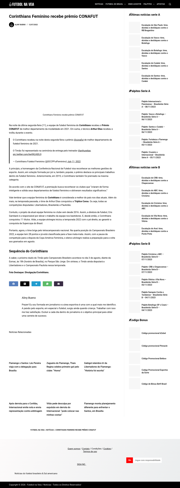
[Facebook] (13, 283)
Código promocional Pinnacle (154, 346)
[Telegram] (36, 283)
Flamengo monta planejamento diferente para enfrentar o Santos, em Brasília (99, 407)
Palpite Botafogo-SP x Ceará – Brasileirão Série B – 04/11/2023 (155, 307)
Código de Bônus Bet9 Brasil (154, 384)
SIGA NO (81, 464)
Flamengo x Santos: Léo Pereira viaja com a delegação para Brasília (25, 367)
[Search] (170, 4)
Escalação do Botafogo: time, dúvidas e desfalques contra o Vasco (155, 53)
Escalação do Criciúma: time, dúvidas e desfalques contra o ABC (155, 206)
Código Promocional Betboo (154, 358)
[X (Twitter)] (24, 283)
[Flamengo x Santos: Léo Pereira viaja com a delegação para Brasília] (25, 347)
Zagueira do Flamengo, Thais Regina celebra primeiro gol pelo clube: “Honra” (63, 367)
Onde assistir (134, 4)
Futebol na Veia (38, 430)
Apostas (161, 4)
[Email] (58, 283)
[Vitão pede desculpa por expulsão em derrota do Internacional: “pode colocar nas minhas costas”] (63, 388)
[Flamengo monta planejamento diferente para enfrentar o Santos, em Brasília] (101, 388)
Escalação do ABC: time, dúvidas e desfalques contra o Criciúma (155, 193)
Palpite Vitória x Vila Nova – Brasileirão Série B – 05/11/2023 (154, 282)
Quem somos (74, 448)
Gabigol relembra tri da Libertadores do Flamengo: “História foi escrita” (97, 367)
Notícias (99, 4)
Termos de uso (90, 451)
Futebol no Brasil (116, 4)
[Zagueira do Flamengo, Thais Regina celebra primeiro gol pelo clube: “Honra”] (63, 347)
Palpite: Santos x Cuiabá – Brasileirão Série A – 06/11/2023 (153, 129)
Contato (86, 448)
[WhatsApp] (47, 283)
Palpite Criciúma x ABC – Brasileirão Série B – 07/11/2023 (153, 257)
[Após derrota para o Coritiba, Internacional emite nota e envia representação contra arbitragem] (25, 388)
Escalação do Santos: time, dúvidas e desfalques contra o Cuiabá (155, 78)
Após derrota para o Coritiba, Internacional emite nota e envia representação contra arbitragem (25, 407)
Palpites (150, 4)
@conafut (79, 139)
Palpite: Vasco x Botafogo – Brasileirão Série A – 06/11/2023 (154, 117)
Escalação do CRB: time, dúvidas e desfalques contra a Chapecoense (155, 180)
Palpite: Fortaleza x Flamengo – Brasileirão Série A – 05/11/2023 (155, 142)
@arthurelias (84, 150)
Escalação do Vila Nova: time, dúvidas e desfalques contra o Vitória (155, 218)
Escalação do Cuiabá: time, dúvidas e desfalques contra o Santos (155, 66)
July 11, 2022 (74, 161)
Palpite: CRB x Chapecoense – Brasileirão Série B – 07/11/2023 (155, 269)
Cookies (107, 448)
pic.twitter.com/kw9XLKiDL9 (27, 154)
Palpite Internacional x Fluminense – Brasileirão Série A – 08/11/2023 (155, 104)
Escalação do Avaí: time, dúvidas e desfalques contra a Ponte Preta (155, 231)
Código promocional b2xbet (154, 333)
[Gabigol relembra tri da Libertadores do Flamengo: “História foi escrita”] (101, 347)
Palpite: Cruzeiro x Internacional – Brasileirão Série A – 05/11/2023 (153, 155)
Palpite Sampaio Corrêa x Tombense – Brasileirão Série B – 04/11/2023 (154, 295)
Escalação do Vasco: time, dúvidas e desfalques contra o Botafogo (155, 40)
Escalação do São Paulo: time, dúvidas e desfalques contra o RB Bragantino (155, 28)
